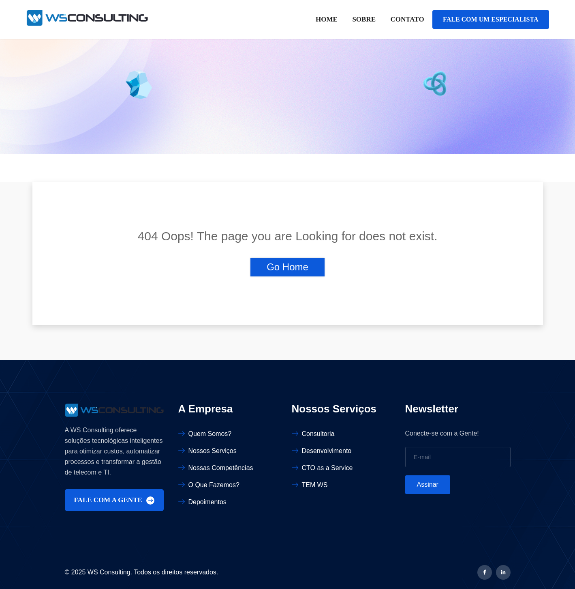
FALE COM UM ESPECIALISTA (490, 19)
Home (327, 19)
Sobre (364, 19)
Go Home (287, 266)
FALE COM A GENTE (114, 500)
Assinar (427, 484)
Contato (407, 19)
